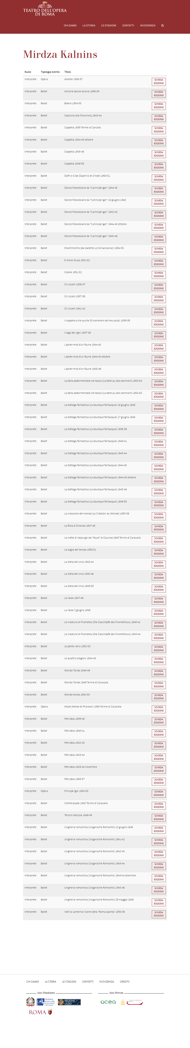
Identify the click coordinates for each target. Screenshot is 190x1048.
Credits (125, 981)
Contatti (128, 25)
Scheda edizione (159, 81)
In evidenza (147, 25)
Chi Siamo (70, 25)
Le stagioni (108, 25)
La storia (89, 25)
